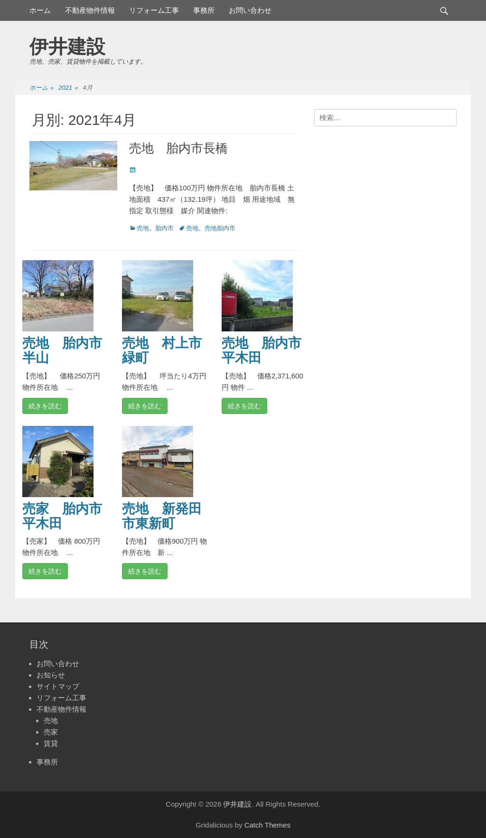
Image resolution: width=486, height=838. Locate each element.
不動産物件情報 (90, 10)
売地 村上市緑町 (162, 350)
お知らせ (51, 675)
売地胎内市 (220, 228)
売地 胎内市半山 (62, 350)
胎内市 (164, 228)
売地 (143, 228)
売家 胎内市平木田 (62, 516)
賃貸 (51, 743)
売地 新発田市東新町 (162, 516)
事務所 (204, 10)
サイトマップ (58, 686)
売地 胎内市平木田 (261, 350)
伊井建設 (67, 46)
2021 (68, 88)
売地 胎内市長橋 (178, 148)
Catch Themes (267, 825)
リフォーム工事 (154, 10)
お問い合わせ (250, 10)
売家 (51, 732)
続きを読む (45, 406)
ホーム (40, 10)
